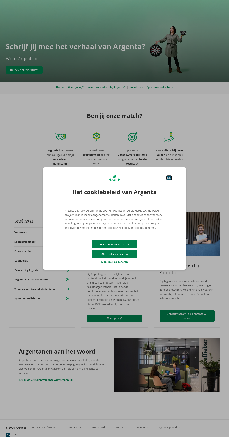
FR (177, 178)
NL (169, 178)
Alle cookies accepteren (114, 244)
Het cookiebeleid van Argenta (114, 192)
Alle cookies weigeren (114, 254)
